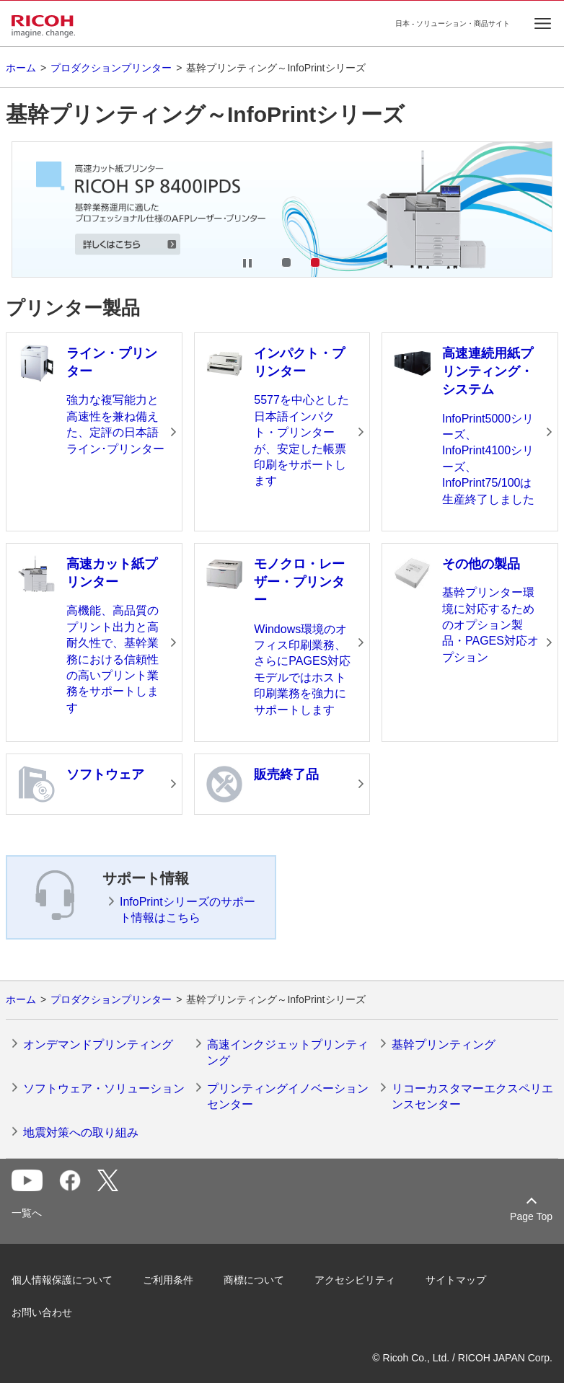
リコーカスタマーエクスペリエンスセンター (472, 1096)
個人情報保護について (62, 1280)
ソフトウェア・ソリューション (104, 1088)
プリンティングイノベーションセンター (288, 1096)
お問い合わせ (42, 1312)
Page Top (531, 1216)
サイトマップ (456, 1280)
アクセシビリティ (354, 1280)
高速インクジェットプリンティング (288, 1052)
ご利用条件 (168, 1280)
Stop (247, 263)
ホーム (21, 68)
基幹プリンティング (443, 1044)
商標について (254, 1280)
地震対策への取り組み (80, 1132)
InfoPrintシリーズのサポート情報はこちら (187, 910)
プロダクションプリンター (111, 68)
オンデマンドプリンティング (98, 1044)
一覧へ (27, 1213)
